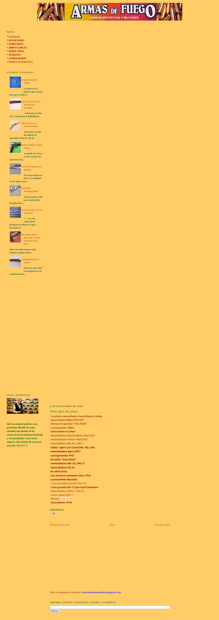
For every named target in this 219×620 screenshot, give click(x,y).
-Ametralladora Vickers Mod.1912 (69, 439)
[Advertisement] (25, 335)
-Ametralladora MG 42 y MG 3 (66, 443)
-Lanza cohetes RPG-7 (61, 495)
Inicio (112, 524)
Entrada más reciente (60, 524)
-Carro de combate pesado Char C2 (68, 483)
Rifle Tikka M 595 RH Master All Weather (31, 105)
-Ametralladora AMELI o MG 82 (67, 491)
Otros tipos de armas (64, 411)
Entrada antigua (162, 524)
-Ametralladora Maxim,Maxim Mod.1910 (72, 435)
